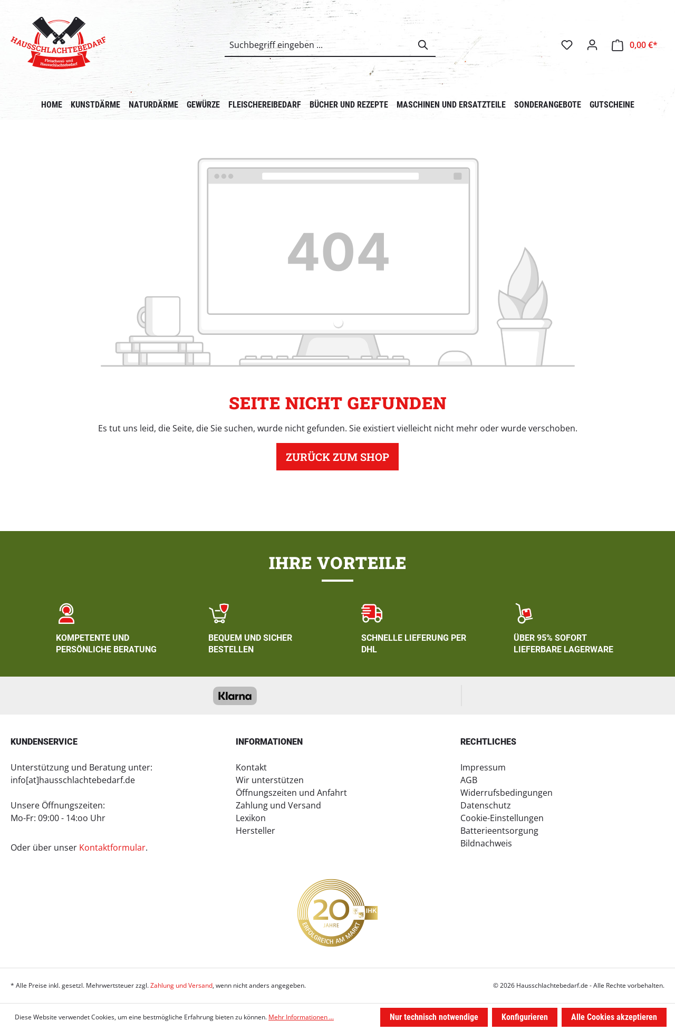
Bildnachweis (486, 843)
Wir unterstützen (270, 780)
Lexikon (251, 818)
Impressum (483, 767)
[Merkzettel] (567, 44)
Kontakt (251, 767)
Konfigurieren (525, 1017)
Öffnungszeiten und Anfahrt (291, 792)
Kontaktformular (112, 847)
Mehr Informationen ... (301, 1017)
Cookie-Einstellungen (502, 818)
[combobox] (318, 45)
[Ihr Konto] (592, 44)
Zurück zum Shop (337, 457)
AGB (468, 780)
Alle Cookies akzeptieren (614, 1017)
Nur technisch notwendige (434, 1017)
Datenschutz (485, 805)
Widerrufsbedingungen (506, 792)
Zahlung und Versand (278, 805)
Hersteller (255, 830)
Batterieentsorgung (499, 830)
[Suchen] (423, 45)
